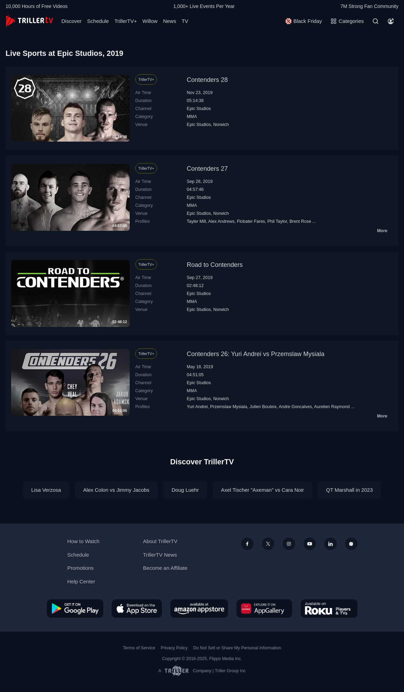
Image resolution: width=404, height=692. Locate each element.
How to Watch (83, 541)
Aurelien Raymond (332, 406)
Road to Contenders (215, 264)
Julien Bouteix (263, 406)
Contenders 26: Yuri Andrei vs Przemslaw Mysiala (256, 354)
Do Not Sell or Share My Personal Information (237, 647)
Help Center (81, 581)
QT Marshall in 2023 (349, 490)
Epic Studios (199, 108)
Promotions (80, 568)
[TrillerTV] (29, 20)
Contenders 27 (207, 168)
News (169, 21)
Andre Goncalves (295, 406)
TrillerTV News (160, 555)
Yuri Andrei (197, 406)
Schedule (98, 21)
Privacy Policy (174, 647)
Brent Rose (300, 221)
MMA (192, 116)
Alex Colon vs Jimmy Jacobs (116, 490)
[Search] (375, 21)
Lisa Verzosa (46, 490)
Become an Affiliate (165, 568)
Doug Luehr (185, 490)
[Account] (390, 21)
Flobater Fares (251, 221)
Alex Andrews (221, 221)
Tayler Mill (196, 221)
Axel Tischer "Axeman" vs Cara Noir (262, 490)
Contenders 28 (207, 79)
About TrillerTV (160, 541)
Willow (150, 21)
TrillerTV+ (125, 21)
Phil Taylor (277, 221)
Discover (71, 21)
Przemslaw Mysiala (228, 406)
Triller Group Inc (230, 670)
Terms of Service (139, 647)
